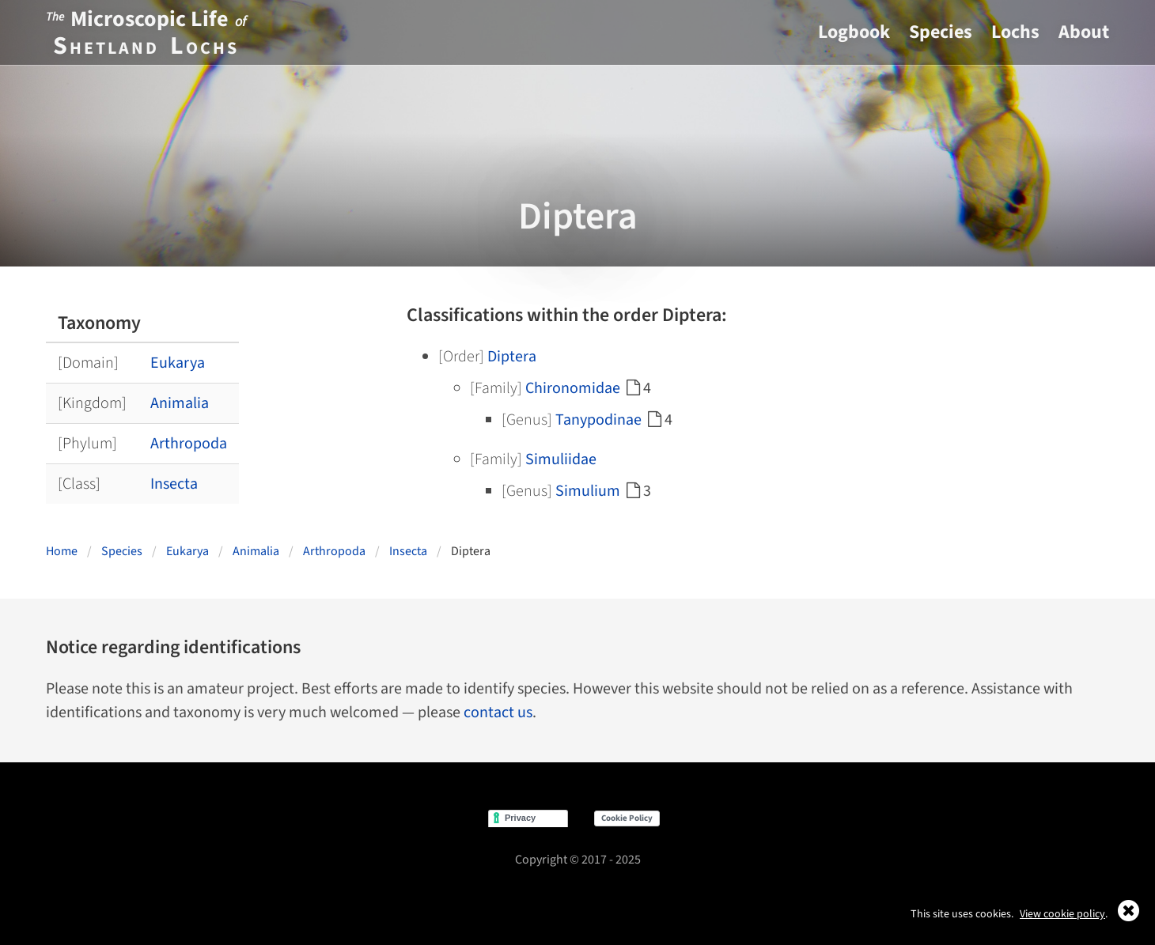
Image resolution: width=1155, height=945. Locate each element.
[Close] (1128, 916)
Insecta (174, 484)
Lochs (1015, 32)
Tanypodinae (598, 420)
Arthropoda (188, 444)
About (1083, 32)
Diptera (511, 357)
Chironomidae (572, 388)
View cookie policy (1062, 914)
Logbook (854, 32)
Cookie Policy (627, 818)
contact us (498, 712)
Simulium (587, 491)
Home (62, 551)
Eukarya (177, 363)
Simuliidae (560, 459)
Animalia (179, 403)
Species (940, 32)
